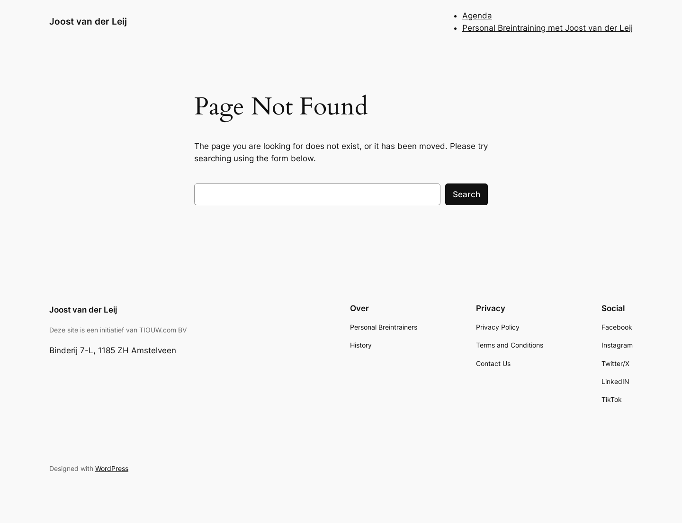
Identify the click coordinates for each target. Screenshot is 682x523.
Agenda (477, 15)
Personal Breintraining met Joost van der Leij (547, 28)
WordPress (111, 468)
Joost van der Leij (88, 21)
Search (466, 194)
